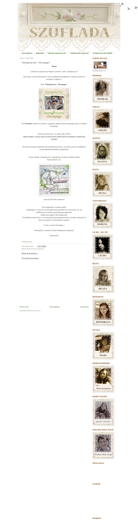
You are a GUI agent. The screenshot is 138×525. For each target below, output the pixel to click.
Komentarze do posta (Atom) (33, 310)
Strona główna (27, 53)
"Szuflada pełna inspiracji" (79, 53)
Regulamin (40, 53)
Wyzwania (33, 249)
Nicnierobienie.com (54, 160)
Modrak (28, 249)
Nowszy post (24, 307)
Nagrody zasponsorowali (57, 53)
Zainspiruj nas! (40, 249)
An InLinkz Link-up (27, 241)
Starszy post (84, 307)
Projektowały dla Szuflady (102, 53)
